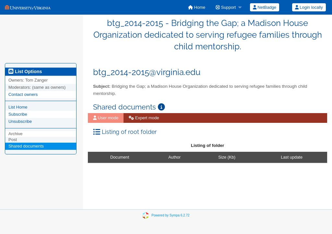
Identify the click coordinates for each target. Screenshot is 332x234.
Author (174, 157)
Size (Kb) (226, 157)
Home (196, 7)
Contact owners (23, 94)
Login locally (309, 7)
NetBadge (264, 7)
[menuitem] (196, 7)
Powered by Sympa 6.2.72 (170, 215)
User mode (105, 117)
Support (226, 7)
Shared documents (26, 146)
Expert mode (144, 117)
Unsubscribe (20, 121)
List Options (25, 71)
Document (119, 157)
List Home (18, 107)
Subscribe (17, 114)
